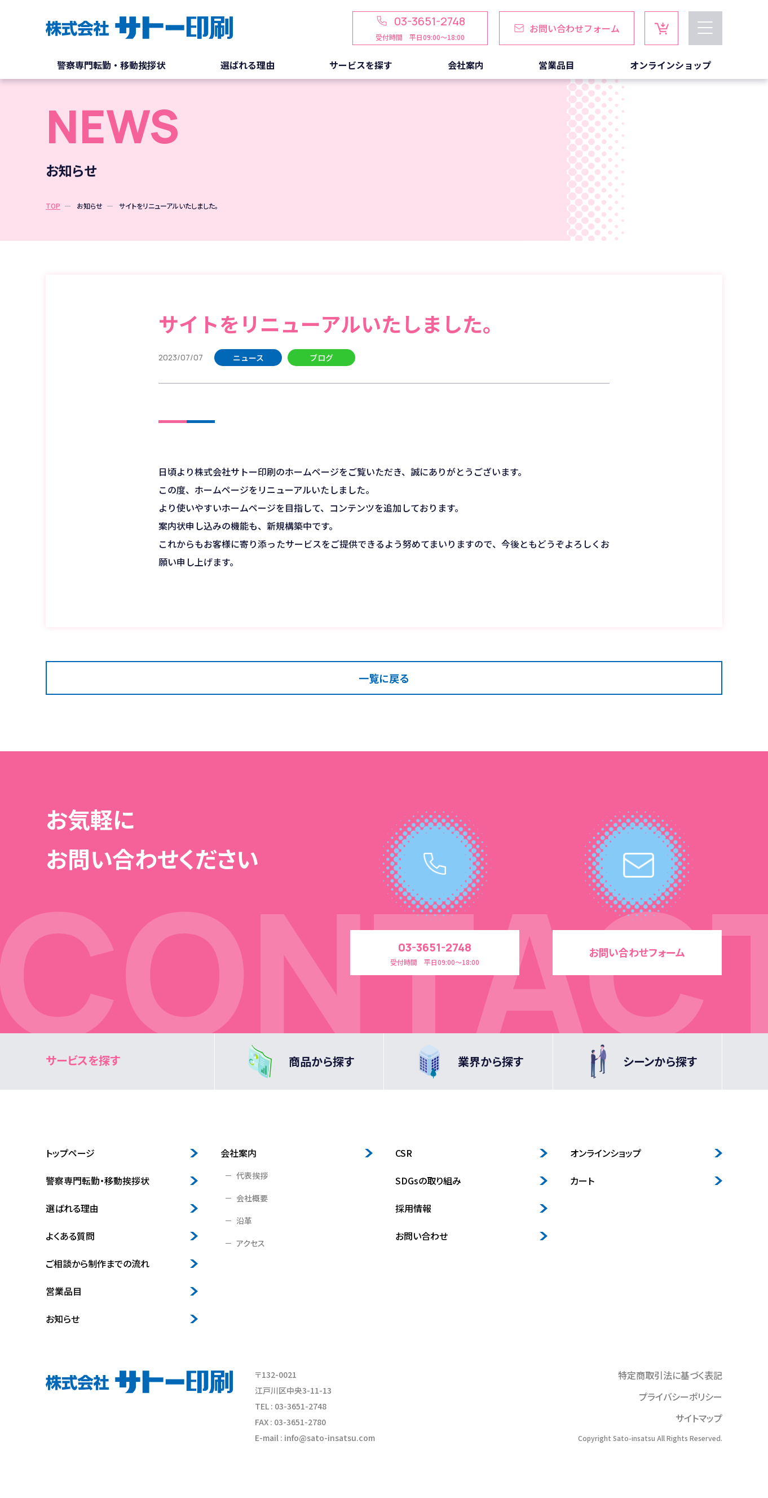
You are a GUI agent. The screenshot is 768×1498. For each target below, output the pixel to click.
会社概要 (252, 1198)
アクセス (250, 1243)
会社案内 (238, 1153)
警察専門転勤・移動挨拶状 (97, 1180)
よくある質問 (70, 1236)
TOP (53, 205)
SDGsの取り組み (428, 1180)
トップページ (70, 1153)
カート (582, 1180)
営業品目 (64, 1291)
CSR (403, 1153)
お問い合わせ (421, 1236)
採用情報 (413, 1208)
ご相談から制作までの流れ (97, 1263)
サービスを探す (83, 1060)
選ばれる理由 (72, 1208)
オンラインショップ (605, 1153)
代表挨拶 (252, 1175)
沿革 (244, 1220)
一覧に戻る (384, 678)
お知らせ (90, 205)
